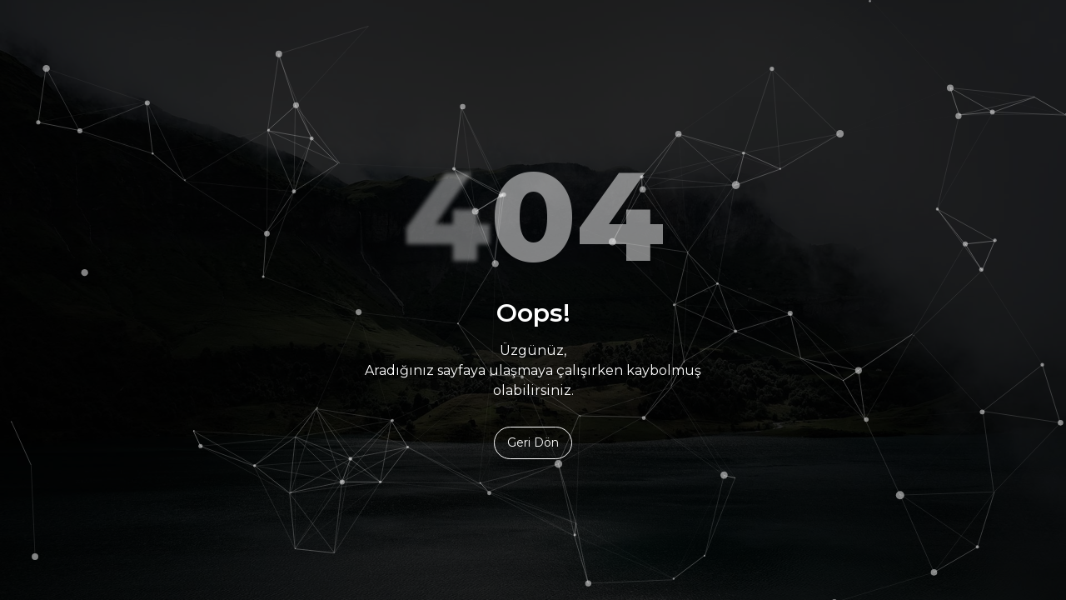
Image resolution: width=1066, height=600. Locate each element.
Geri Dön (533, 442)
